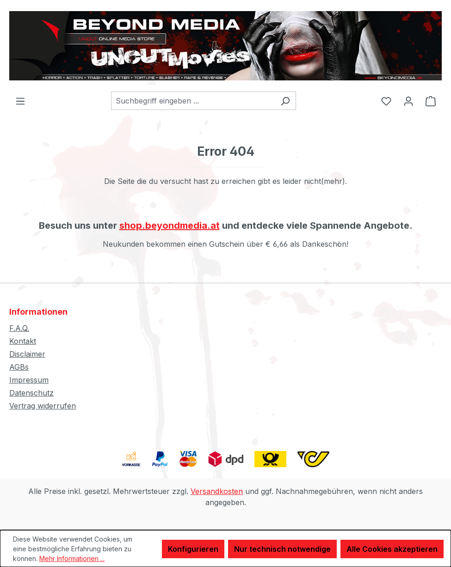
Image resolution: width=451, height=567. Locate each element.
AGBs (19, 367)
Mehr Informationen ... (72, 558)
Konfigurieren (193, 549)
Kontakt (22, 341)
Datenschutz (31, 392)
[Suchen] (285, 100)
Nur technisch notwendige (282, 549)
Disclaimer (27, 354)
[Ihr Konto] (408, 100)
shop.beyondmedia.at (169, 225)
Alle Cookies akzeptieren (392, 549)
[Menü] (20, 100)
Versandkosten (217, 491)
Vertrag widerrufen (42, 405)
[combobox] (193, 100)
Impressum (29, 379)
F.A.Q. (19, 328)
